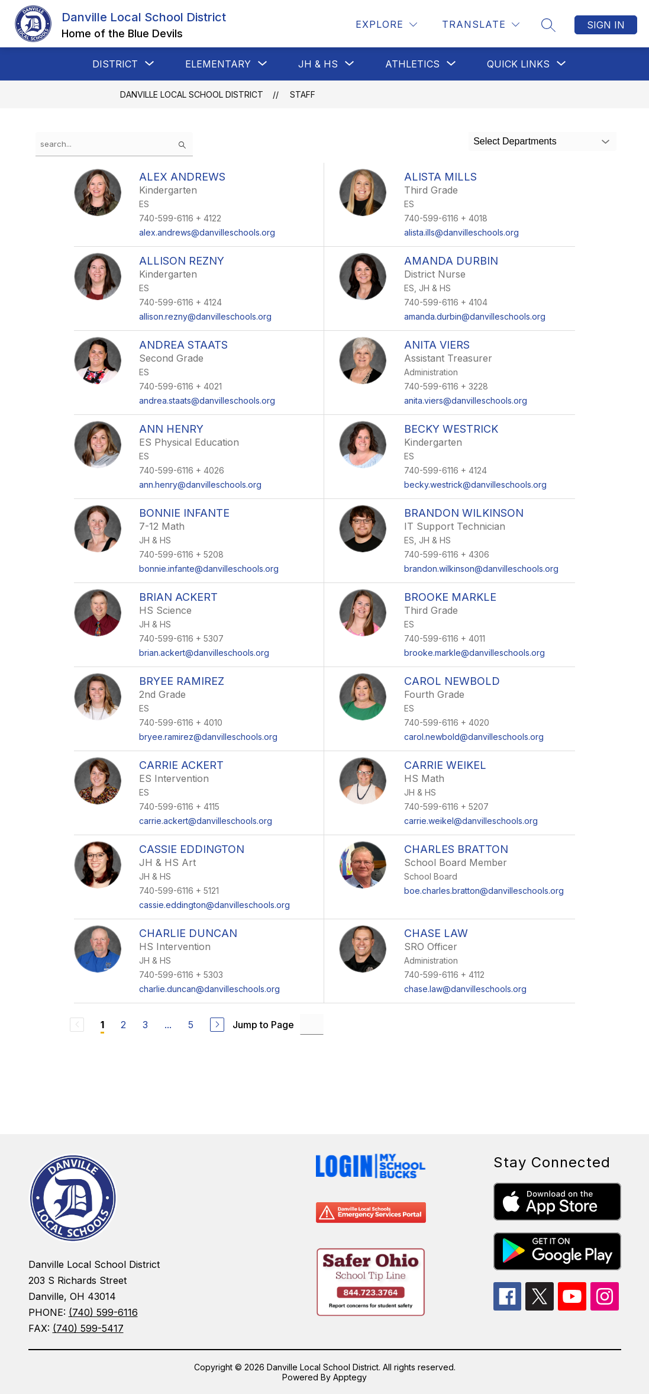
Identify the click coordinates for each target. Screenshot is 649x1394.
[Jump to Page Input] (312, 1024)
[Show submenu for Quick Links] (518, 64)
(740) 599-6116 (103, 1312)
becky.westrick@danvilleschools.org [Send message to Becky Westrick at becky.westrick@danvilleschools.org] (475, 484)
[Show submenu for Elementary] (218, 64)
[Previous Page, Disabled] (77, 1025)
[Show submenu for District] (115, 64)
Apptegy (350, 1377)
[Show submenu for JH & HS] (318, 64)
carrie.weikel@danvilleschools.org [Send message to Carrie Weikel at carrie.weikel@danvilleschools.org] (471, 821)
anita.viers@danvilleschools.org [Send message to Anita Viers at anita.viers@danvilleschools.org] (465, 400)
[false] (114, 144)
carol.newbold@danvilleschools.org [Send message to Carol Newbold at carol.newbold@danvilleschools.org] (474, 737)
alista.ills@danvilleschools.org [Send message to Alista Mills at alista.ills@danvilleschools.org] (461, 232)
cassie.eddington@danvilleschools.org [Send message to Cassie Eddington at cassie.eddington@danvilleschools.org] (214, 905)
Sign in (606, 25)
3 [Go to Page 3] (145, 1025)
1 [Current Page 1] (102, 1025)
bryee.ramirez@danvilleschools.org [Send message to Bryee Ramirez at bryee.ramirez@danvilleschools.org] (208, 737)
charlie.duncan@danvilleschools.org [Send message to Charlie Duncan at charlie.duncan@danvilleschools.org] (209, 989)
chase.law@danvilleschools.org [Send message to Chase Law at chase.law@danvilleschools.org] (465, 989)
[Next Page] (217, 1025)
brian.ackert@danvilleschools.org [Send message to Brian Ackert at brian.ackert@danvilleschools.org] (204, 653)
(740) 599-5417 (88, 1328)
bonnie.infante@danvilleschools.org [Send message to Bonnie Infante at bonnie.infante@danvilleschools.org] (209, 569)
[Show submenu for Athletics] (412, 64)
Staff (302, 94)
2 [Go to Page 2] (123, 1025)
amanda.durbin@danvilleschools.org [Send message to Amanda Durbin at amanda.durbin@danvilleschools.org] (474, 316)
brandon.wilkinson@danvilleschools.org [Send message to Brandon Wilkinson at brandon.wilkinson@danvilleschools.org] (481, 569)
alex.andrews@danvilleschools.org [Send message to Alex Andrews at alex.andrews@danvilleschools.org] (207, 232)
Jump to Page (263, 1025)
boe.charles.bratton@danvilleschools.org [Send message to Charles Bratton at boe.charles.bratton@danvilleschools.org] (484, 891)
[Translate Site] (480, 24)
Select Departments (515, 141)
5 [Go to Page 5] (190, 1025)
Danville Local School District (191, 94)
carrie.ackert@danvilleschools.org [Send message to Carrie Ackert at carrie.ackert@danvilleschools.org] (205, 821)
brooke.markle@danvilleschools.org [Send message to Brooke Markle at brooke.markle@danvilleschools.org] (474, 653)
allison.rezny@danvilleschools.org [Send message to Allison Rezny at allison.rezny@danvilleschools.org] (205, 316)
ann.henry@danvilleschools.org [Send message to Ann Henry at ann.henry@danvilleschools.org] (200, 484)
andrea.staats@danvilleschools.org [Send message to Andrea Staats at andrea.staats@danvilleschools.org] (207, 400)
